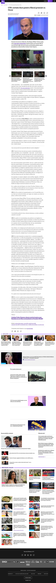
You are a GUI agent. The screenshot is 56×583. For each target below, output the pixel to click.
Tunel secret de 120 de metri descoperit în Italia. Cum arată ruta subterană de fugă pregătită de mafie (39, 80)
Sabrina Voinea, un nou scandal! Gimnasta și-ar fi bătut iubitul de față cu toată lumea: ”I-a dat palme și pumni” (38, 357)
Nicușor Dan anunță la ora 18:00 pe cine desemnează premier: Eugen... (16, 448)
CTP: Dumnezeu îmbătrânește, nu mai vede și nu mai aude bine (18, 401)
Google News (30, 328)
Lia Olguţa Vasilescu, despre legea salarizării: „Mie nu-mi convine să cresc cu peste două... (16, 343)
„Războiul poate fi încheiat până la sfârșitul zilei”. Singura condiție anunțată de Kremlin (38, 343)
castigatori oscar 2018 (15, 324)
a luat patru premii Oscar (19, 43)
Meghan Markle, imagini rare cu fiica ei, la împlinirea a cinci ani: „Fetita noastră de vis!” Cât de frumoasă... (13, 485)
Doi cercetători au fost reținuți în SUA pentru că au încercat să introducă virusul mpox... (50, 343)
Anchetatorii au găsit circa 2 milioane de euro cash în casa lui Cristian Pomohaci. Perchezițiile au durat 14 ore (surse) (46, 452)
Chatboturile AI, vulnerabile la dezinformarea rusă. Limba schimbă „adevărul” (35, 491)
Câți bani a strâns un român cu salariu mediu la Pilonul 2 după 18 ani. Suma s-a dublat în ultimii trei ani (19, 527)
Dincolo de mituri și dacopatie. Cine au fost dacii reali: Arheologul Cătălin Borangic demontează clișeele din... (20, 520)
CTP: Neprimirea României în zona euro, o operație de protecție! (17, 425)
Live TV (49, 1)
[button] (28, 59)
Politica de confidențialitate (31, 570)
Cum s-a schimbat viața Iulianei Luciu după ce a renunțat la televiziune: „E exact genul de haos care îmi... (20, 513)
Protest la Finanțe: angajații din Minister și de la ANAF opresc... (21, 457)
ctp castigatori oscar (24, 324)
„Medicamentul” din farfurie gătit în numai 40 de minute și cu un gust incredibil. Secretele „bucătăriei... (20, 499)
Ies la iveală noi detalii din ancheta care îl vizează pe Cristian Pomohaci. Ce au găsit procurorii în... (20, 505)
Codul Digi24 (33, 573)
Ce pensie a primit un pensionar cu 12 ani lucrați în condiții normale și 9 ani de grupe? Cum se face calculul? (47, 520)
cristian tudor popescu (19, 323)
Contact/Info (46, 573)
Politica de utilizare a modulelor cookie (21, 573)
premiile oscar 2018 (32, 323)
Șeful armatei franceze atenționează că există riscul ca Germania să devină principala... (27, 343)
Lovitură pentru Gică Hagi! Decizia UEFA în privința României (47, 506)
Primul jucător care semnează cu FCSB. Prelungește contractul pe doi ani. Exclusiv (48, 478)
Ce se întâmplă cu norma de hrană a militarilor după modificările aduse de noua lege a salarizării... (47, 499)
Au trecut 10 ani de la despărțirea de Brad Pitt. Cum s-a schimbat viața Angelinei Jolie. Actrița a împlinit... (47, 535)
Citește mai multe (41, 456)
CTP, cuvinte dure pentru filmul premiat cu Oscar (15, 4)
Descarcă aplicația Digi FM (18, 508)
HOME (2, 4)
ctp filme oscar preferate (33, 324)
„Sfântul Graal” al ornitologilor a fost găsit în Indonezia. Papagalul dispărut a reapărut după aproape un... (19, 535)
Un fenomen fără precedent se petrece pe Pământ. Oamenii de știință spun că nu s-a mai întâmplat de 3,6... (47, 528)
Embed (13, 69)
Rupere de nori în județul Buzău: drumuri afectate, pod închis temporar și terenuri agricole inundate (16, 80)
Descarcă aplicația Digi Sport (29, 359)
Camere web (39, 573)
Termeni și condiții (23, 570)
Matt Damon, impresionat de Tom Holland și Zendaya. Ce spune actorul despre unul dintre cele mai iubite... (47, 513)
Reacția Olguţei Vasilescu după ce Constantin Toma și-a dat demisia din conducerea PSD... (6, 343)
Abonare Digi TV (10, 573)
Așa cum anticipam (25, 88)
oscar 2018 (26, 323)
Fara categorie (6, 4)
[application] (28, 59)
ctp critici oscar (41, 324)
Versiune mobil (28, 577)
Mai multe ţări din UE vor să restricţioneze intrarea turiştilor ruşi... (22, 453)
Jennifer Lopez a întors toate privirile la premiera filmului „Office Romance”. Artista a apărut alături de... (19, 542)
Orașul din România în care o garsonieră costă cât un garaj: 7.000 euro (34, 478)
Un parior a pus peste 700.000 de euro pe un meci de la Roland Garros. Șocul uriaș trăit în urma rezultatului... (48, 492)
